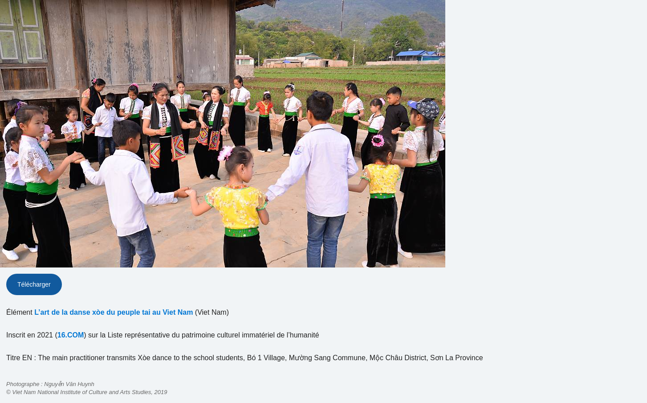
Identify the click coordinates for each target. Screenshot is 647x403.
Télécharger (34, 284)
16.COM (70, 335)
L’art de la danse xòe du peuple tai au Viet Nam (113, 312)
